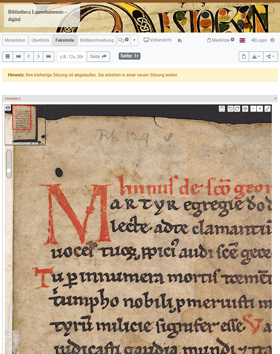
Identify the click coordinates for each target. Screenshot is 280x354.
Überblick (41, 40)
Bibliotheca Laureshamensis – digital (37, 15)
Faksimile (64, 40)
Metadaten (15, 40)
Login (259, 40)
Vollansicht (158, 40)
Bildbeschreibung (97, 40)
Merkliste (220, 40)
